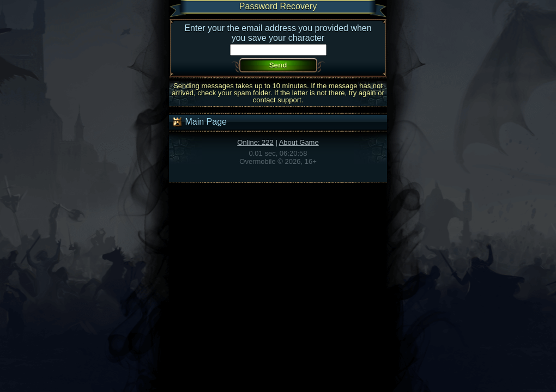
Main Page (199, 122)
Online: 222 (255, 142)
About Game (299, 142)
